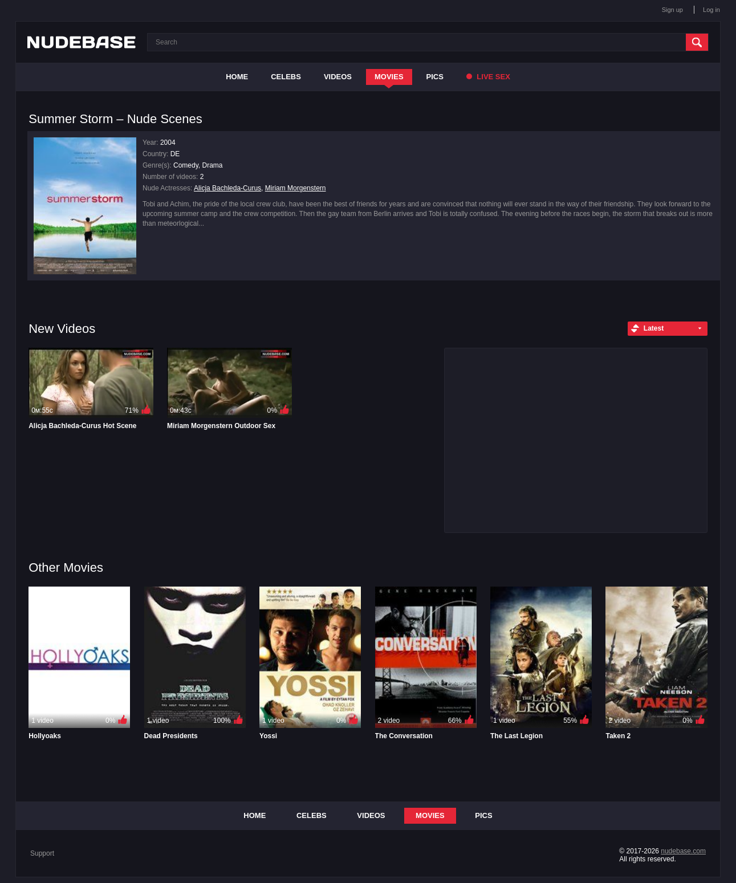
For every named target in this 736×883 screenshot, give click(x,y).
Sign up (672, 9)
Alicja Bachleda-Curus (227, 188)
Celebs (286, 76)
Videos (338, 76)
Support (42, 853)
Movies (389, 76)
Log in (711, 9)
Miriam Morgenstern (295, 188)
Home (237, 76)
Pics (435, 76)
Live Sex (488, 76)
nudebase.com (683, 851)
